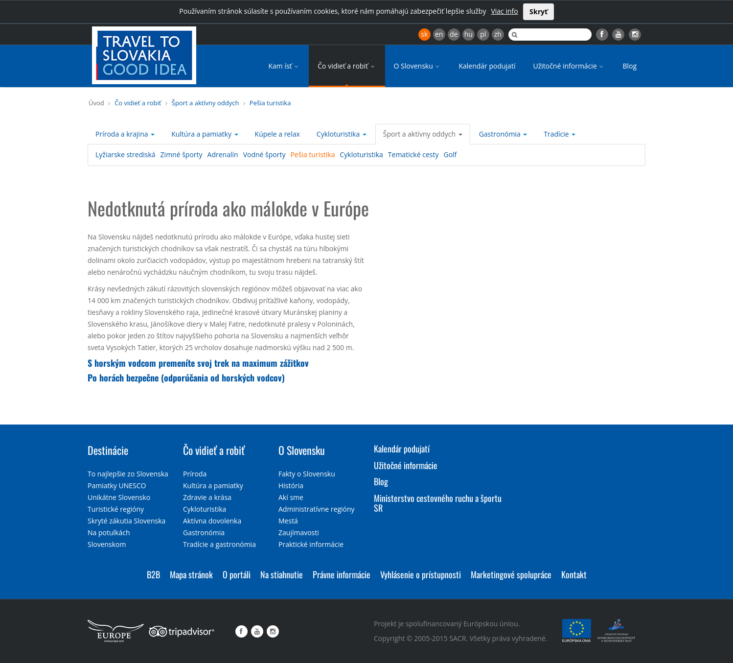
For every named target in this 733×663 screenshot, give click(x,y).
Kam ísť (284, 66)
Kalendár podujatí (486, 66)
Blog (629, 66)
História (290, 485)
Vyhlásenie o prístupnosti (420, 574)
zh (498, 34)
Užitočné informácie (569, 66)
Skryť (538, 11)
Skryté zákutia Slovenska (126, 520)
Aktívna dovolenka (212, 520)
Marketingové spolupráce (511, 574)
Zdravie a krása (207, 497)
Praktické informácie (311, 544)
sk (424, 34)
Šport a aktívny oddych (205, 102)
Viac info (504, 11)
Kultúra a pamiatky (204, 134)
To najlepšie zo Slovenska (128, 473)
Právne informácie (341, 574)
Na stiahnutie (281, 574)
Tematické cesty (413, 154)
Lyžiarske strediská (125, 154)
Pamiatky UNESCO (117, 485)
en (439, 34)
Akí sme (290, 497)
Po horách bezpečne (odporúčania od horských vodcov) (186, 377)
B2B (153, 574)
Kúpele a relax (277, 134)
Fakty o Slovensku (306, 473)
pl (483, 34)
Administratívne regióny (316, 509)
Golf (450, 154)
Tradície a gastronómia (219, 544)
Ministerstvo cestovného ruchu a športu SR (438, 503)
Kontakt (574, 574)
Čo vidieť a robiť (347, 66)
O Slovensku (417, 66)
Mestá (288, 520)
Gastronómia (503, 134)
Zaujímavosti (298, 532)
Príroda (194, 473)
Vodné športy (264, 154)
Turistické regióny (116, 509)
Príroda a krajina (125, 134)
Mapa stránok (191, 574)
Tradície (559, 134)
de (454, 34)
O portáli (237, 574)
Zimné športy (181, 154)
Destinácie (108, 450)
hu (468, 34)
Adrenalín (222, 154)
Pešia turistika (270, 102)
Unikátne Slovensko (119, 497)
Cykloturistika (341, 134)
